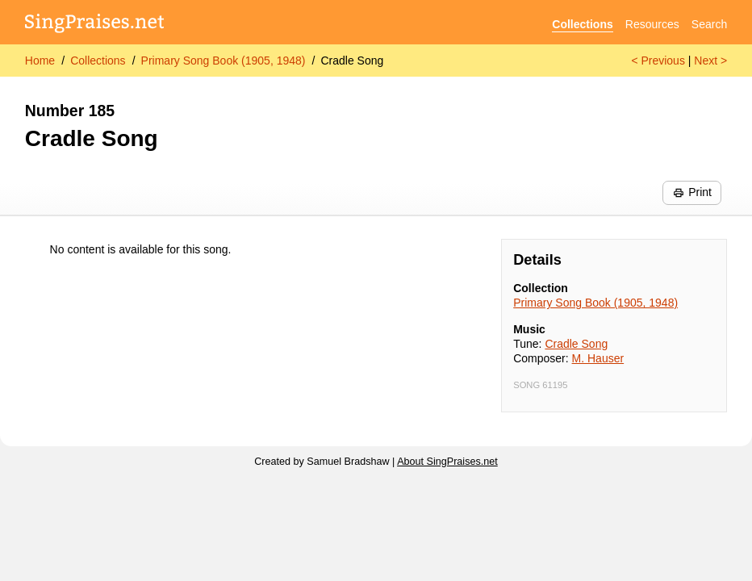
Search (709, 24)
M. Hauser (598, 358)
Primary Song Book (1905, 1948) (223, 60)
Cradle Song (351, 60)
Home (40, 60)
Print (692, 192)
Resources (652, 24)
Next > (710, 60)
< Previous (658, 60)
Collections (582, 24)
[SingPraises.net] (95, 24)
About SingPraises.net (447, 461)
